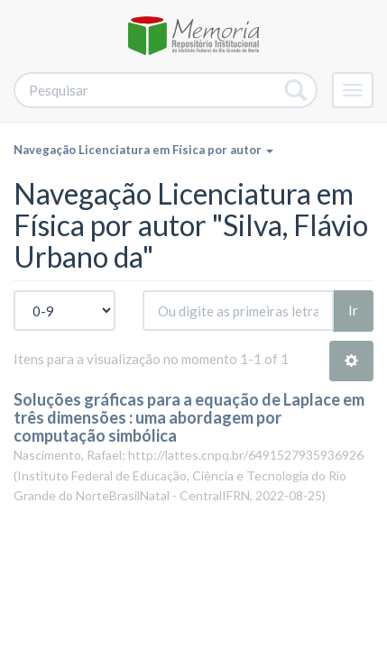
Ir (353, 310)
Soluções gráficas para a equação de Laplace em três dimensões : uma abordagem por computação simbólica (189, 417)
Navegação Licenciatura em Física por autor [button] (143, 149)
